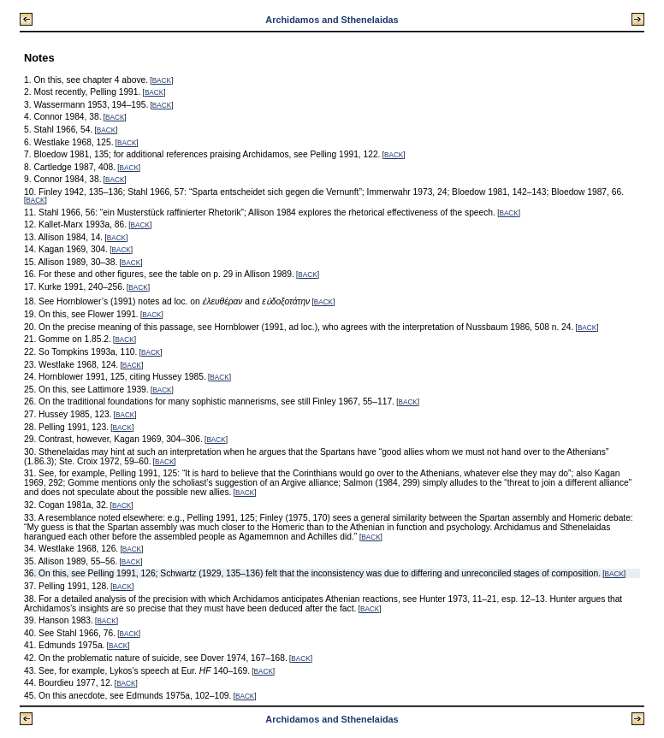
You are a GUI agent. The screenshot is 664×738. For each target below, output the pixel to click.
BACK (161, 81)
